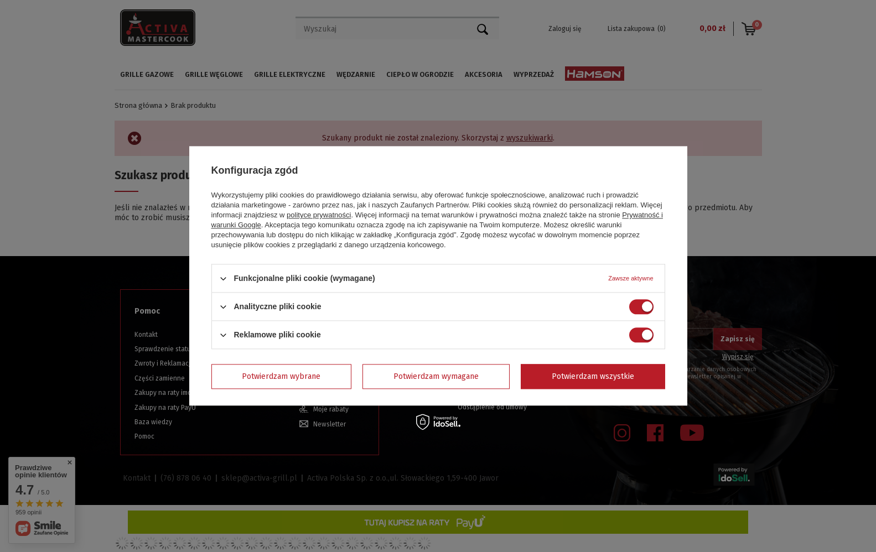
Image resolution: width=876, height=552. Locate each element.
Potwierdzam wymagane (436, 376)
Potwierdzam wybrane (281, 376)
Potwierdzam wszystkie (593, 376)
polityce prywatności (319, 215)
